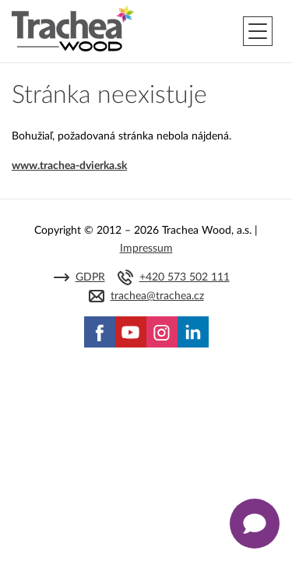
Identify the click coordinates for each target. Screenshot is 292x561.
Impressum (146, 248)
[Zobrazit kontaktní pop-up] (255, 524)
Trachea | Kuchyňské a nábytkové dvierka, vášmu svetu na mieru (73, 28)
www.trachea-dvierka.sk (69, 166)
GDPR (90, 277)
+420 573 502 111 (184, 277)
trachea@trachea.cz (157, 296)
